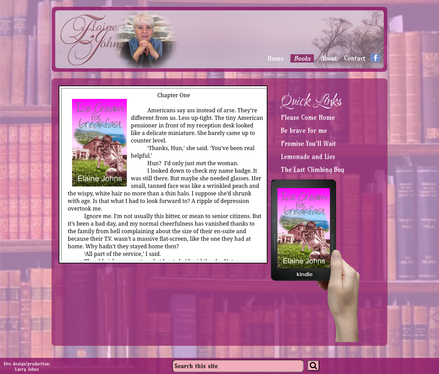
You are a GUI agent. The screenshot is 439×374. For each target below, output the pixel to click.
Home (276, 58)
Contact (355, 58)
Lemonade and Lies (308, 156)
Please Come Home (308, 117)
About (329, 58)
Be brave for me (304, 130)
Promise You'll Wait (308, 143)
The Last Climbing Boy (312, 170)
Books (302, 58)
